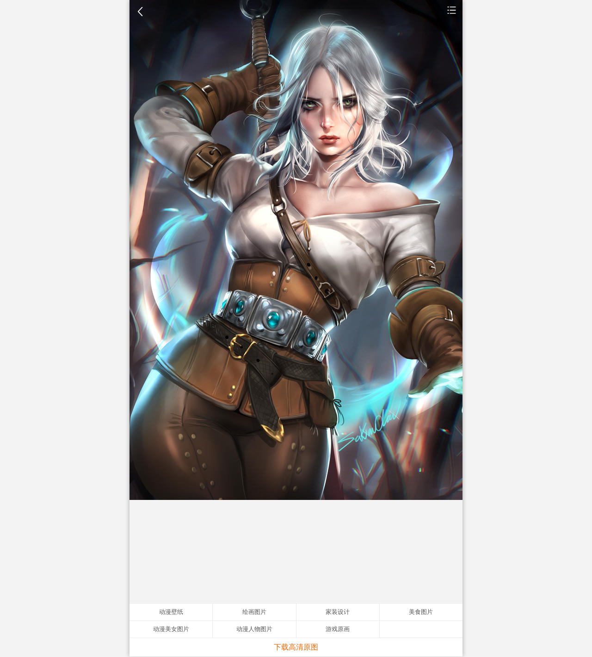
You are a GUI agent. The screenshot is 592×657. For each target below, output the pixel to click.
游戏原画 (338, 628)
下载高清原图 (296, 647)
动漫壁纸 (451, 9)
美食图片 (421, 611)
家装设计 (338, 611)
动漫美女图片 (171, 628)
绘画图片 (254, 611)
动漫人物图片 (254, 628)
